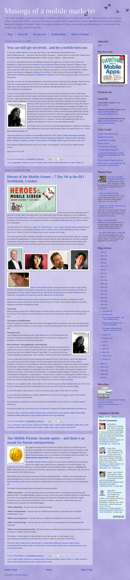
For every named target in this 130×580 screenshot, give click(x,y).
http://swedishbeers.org (106, 123)
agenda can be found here (54, 295)
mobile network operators (39, 415)
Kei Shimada (79, 290)
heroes (45, 163)
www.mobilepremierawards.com (19, 539)
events (60, 413)
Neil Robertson (47, 227)
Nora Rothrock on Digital (106, 140)
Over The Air (12, 232)
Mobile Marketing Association (74, 135)
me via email (73, 391)
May (104, 345)
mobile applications (22, 415)
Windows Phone (53, 64)
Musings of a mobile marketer (50, 11)
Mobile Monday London (37, 230)
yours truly (85, 227)
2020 (102, 270)
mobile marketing (80, 559)
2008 (102, 364)
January (105, 359)
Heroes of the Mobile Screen (58, 163)
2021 (102, 266)
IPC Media (35, 138)
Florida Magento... (109, 480)
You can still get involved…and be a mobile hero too (47, 47)
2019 (102, 273)
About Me (23, 34)
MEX (79, 518)
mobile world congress (66, 545)
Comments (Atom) (21, 575)
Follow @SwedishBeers (110, 121)
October (105, 335)
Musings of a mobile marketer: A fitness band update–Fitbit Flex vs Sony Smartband (111, 510)
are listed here (31, 295)
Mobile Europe (70, 138)
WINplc (77, 64)
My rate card (39, 34)
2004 (102, 377)
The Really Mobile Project (58, 140)
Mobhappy (81, 138)
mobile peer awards (60, 543)
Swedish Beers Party (105, 137)
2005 (102, 374)
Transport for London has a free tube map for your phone (112, 207)
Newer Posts (10, 570)
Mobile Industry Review (38, 140)
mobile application (66, 425)
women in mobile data (44, 543)
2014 (102, 291)
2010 (102, 305)
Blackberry (11, 64)
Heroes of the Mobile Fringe (108, 134)
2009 (102, 308)
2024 (102, 256)
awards (20, 559)
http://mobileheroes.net (15, 55)
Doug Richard (58, 292)
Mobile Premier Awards (37, 462)
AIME (9, 138)
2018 (102, 277)
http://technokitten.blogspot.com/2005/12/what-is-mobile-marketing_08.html (111, 484)
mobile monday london (49, 413)
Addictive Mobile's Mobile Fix (108, 150)
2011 (102, 301)
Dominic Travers (71, 227)
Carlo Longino (59, 227)
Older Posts (87, 570)
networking (60, 415)
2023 (102, 259)
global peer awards (20, 545)
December (106, 311)
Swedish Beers (58, 34)
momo (56, 427)
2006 (102, 371)
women (28, 543)
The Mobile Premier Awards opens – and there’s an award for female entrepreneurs (46, 440)
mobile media (75, 413)
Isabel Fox (36, 227)
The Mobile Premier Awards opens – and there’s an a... (112, 329)
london (66, 413)
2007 (102, 367)
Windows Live (37, 64)
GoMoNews (24, 140)
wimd (33, 543)
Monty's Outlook (103, 143)
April (104, 349)
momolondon (70, 427)
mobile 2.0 (79, 163)
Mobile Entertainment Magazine (52, 138)
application (17, 163)
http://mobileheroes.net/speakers (19, 89)
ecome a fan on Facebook (39, 408)
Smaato (17, 67)
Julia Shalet (48, 292)
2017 (102, 280)
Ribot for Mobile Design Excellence (110, 160)
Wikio (100, 45)
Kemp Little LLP (47, 67)
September (106, 338)
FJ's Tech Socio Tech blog (107, 147)
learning (53, 415)
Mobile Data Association (21, 138)
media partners (66, 220)
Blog (9, 34)
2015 (102, 287)
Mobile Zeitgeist (13, 140)
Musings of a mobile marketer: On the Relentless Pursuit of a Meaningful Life (111, 442)
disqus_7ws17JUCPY (115, 472)
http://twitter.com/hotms (16, 75)
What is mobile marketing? (107, 220)
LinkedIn (67, 455)
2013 (102, 294)
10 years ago (117, 512)
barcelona (78, 545)
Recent (107, 417)
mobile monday (34, 413)
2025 (102, 252)
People (101, 417)
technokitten (111, 424)
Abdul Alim (111, 491)
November (106, 314)
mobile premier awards (43, 562)
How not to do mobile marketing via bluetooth (115, 178)
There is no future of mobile (109, 193)
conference (25, 163)
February (105, 356)
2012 (102, 298)
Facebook (56, 455)
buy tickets (77, 220)
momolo (62, 427)
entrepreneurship (15, 548)
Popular (115, 417)
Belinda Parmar (37, 292)
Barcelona (28, 559)
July (104, 342)
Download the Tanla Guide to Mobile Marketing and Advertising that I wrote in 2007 (111, 155)
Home (49, 570)
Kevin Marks (25, 292)
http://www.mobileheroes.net (108, 114)
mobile (72, 163)
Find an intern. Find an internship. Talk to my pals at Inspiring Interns (111, 164)
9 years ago (116, 444)
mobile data (78, 425)
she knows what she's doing (41, 106)
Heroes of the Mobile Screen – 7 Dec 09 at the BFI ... (113, 324)
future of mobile (36, 163)
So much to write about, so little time (112, 233)
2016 (102, 284)
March (104, 352)
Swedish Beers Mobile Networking (60, 230)
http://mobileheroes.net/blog (42, 75)
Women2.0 (82, 529)
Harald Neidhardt (74, 292)
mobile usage (48, 427)
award (15, 559)
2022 (102, 263)
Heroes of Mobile (80, 34)
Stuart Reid (111, 448)
